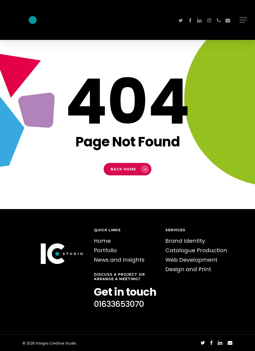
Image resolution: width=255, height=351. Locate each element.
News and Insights (119, 260)
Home (102, 241)
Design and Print (188, 269)
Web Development (191, 260)
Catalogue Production (196, 250)
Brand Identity (185, 241)
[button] (244, 20)
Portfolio (105, 250)
